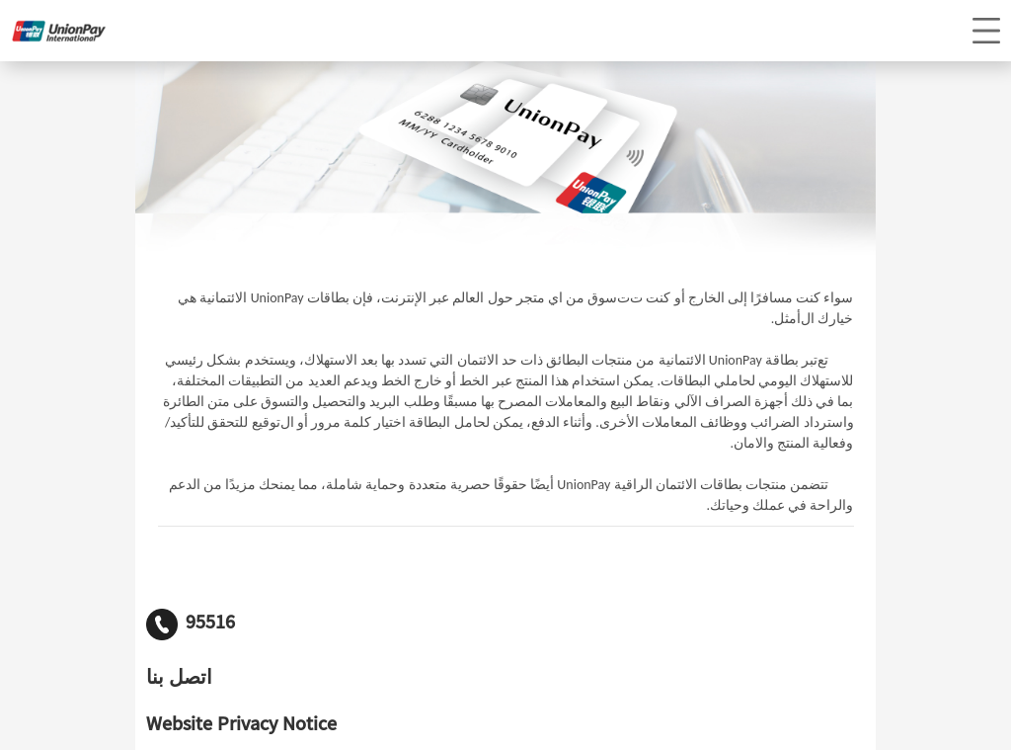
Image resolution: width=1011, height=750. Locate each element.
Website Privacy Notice (241, 726)
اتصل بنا (179, 680)
